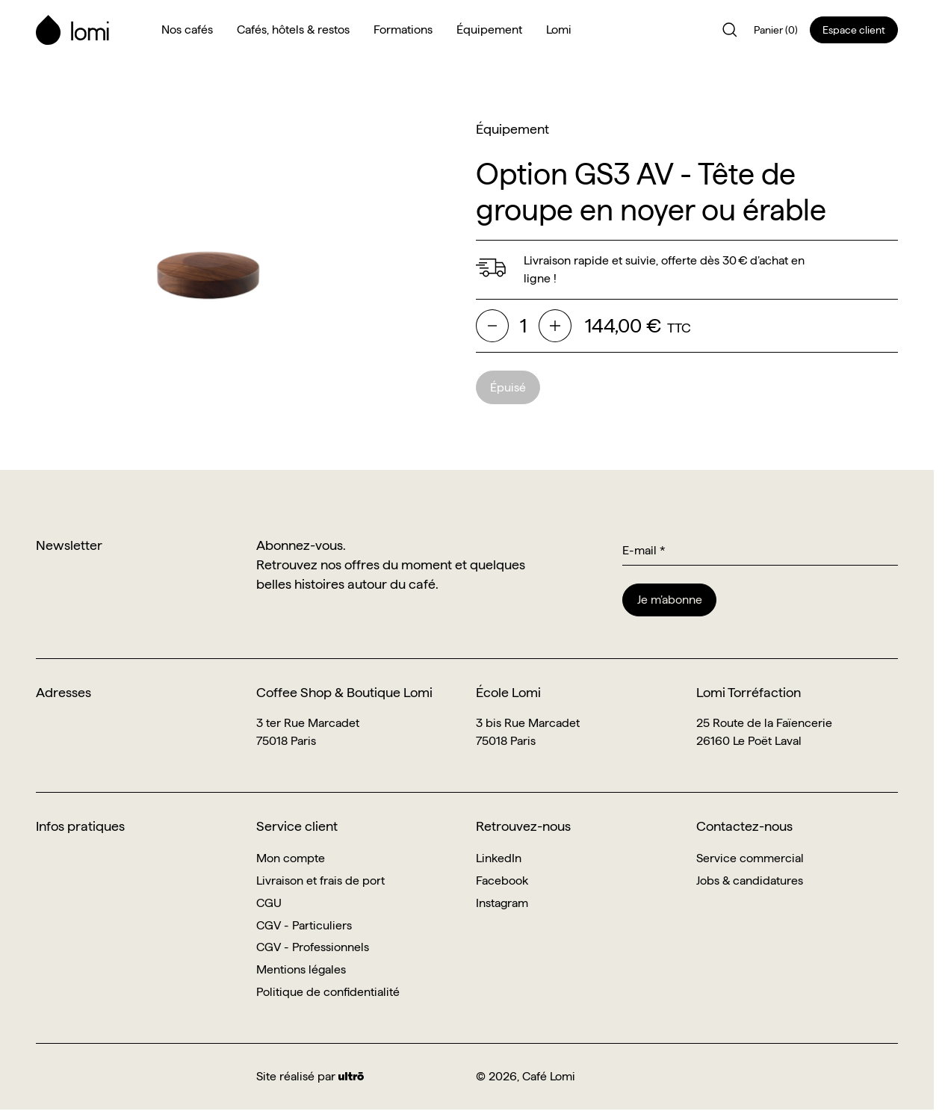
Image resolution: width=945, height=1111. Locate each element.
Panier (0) (776, 30)
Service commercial (750, 858)
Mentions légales (301, 969)
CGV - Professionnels (312, 947)
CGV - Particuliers (304, 925)
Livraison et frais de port (320, 880)
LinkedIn (498, 858)
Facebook (502, 880)
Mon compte (290, 858)
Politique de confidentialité (328, 991)
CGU (269, 903)
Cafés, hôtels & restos (293, 29)
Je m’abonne (669, 599)
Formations (403, 29)
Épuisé (508, 387)
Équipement (489, 29)
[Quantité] (524, 326)
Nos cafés (187, 29)
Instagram (502, 903)
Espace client (853, 30)
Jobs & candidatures (749, 880)
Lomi (558, 29)
